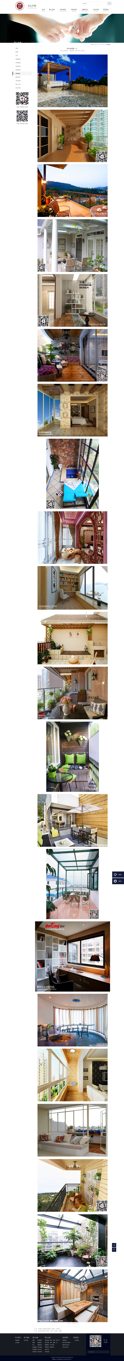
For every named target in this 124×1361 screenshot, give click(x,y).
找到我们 (76, 1337)
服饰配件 (47, 1344)
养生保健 (18, 80)
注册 (114, 1245)
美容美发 (18, 66)
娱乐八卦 (18, 84)
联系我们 (106, 10)
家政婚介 (18, 73)
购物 (17, 52)
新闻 (17, 48)
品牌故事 (17, 1340)
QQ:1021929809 (66, 1342)
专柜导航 (77, 1340)
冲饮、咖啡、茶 (53, 1342)
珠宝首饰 (18, 88)
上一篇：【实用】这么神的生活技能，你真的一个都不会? (47, 1328)
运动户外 (47, 1349)
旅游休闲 (74, 10)
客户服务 (26, 1337)
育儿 (17, 55)
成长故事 (63, 10)
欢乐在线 (96, 10)
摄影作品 (85, 10)
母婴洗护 (47, 1347)
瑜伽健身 (18, 59)
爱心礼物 (52, 10)
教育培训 (18, 77)
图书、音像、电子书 (54, 1340)
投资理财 (18, 70)
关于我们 (18, 1337)
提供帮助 (65, 1337)
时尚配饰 (18, 62)
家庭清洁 (52, 1347)
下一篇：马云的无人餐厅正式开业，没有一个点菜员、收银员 (48, 1331)
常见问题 (26, 1340)
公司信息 (17, 1342)
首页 (43, 10)
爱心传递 (103, 44)
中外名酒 (52, 1344)
